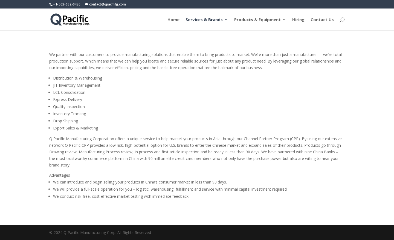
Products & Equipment (257, 20)
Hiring (298, 20)
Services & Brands (204, 20)
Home (173, 20)
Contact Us (322, 20)
